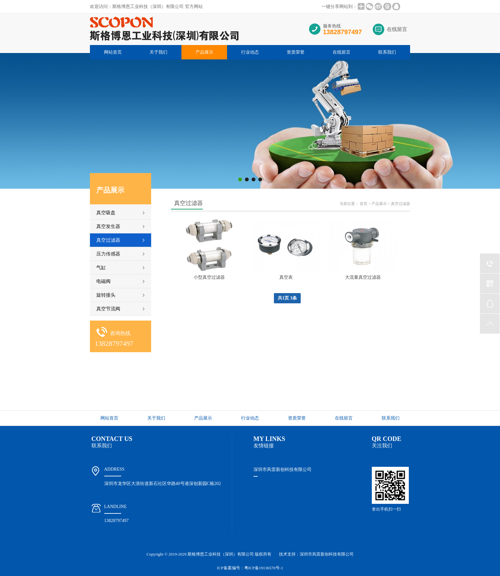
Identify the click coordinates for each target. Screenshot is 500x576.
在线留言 (397, 29)
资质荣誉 (296, 52)
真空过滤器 (400, 203)
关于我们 (158, 52)
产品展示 (204, 52)
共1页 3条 (287, 298)
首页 (363, 203)
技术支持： (316, 554)
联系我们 (387, 52)
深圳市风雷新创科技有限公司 (283, 469)
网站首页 (113, 52)
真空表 (286, 277)
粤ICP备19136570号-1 (263, 567)
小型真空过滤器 (209, 277)
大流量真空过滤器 (363, 277)
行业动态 (250, 52)
